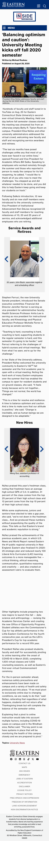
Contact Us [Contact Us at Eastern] (24, 763)
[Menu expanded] (38, 6)
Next (41, 259)
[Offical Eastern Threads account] (24, 759)
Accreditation (24, 783)
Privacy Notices (24, 794)
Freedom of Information (24, 802)
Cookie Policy (24, 790)
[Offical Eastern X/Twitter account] (33, 759)
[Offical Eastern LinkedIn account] (20, 759)
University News (17, 743)
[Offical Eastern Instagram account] (16, 759)
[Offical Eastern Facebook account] (11, 759)
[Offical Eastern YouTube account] (37, 759)
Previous (6, 259)
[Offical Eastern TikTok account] (28, 759)
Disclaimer (24, 786)
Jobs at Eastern (24, 779)
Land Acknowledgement (24, 806)
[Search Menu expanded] (44, 6)
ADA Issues (24, 771)
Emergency (24, 775)
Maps (24, 767)
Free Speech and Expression (24, 798)
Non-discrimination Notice (24, 809)
